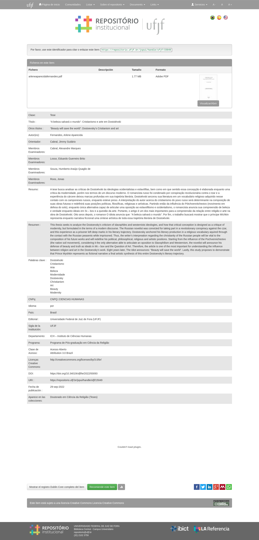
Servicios (199, 4)
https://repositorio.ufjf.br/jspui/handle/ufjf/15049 (76, 380)
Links (155, 4)
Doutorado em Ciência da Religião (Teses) (73, 397)
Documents (137, 4)
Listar (90, 4)
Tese (53, 115)
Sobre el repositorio (112, 4)
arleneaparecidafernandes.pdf (45, 76)
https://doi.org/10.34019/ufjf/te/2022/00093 (73, 373)
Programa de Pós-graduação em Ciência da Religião (79, 342)
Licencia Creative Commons (108, 503)
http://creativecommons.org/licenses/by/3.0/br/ (76, 359)
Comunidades (73, 4)
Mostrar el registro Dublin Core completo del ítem (56, 487)
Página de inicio (49, 4)
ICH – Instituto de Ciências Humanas (71, 336)
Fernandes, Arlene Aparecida (66, 135)
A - (214, 4)
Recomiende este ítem (102, 487)
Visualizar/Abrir (208, 103)
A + (230, 4)
